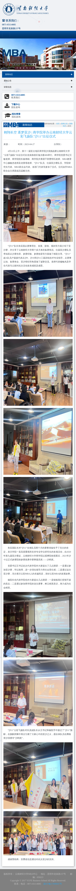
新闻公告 (64, 124)
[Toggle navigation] (6, 34)
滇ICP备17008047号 (52, 884)
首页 (58, 124)
